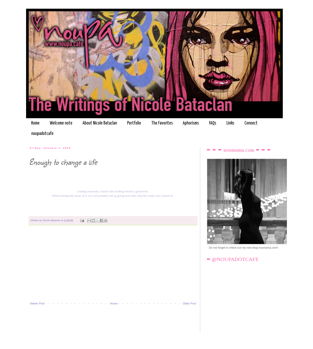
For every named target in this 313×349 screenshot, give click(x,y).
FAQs (212, 123)
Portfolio (134, 123)
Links (230, 123)
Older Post (189, 303)
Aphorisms (191, 123)
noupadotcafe (42, 133)
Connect (251, 123)
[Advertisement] (113, 265)
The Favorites (162, 123)
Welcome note (61, 123)
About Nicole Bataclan (100, 123)
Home (35, 123)
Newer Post (37, 303)
